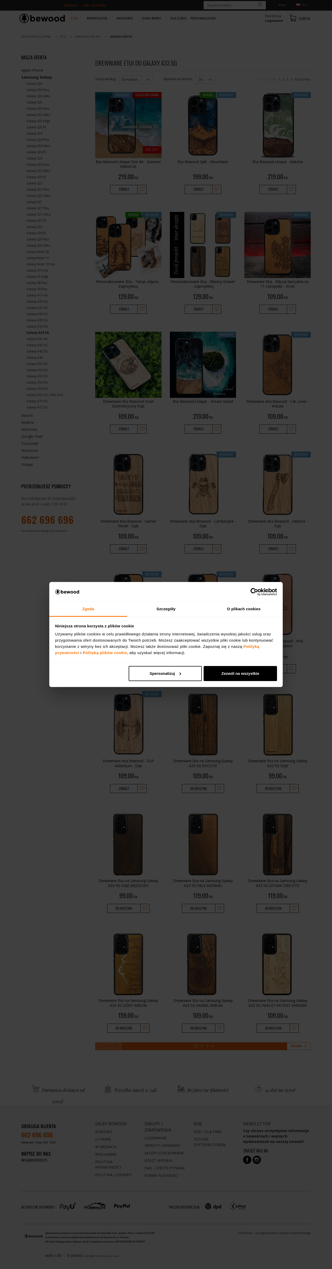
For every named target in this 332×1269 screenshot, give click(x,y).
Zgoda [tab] (88, 609)
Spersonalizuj (165, 673)
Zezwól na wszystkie (240, 673)
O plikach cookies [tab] (243, 609)
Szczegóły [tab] (165, 609)
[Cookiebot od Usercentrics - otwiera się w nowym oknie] (254, 592)
